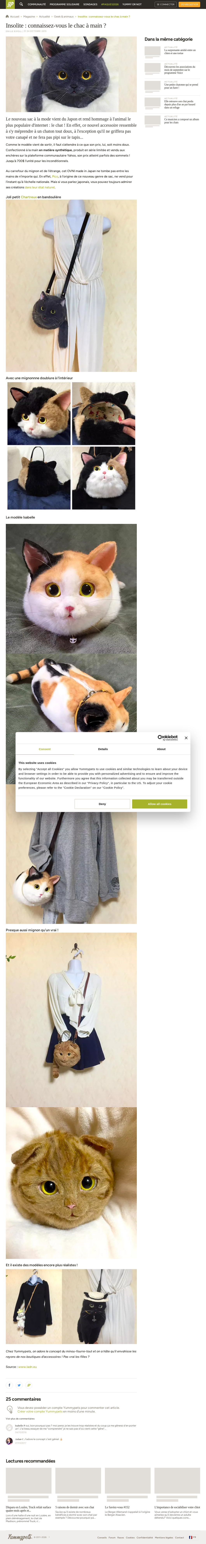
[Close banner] (186, 738)
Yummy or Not (131, 4)
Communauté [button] (37, 4)
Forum (112, 1537)
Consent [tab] (45, 749)
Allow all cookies (159, 804)
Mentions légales (164, 1537)
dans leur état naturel (40, 187)
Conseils (102, 1537)
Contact (179, 1537)
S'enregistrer (189, 4)
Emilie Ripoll (14, 31)
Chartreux (29, 197)
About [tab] (161, 749)
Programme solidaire (64, 4)
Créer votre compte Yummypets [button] (39, 1411)
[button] (9, 1385)
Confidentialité (145, 1537)
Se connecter (166, 4)
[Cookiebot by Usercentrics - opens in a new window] (161, 738)
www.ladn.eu (27, 1367)
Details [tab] (103, 749)
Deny (102, 804)
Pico (55, 176)
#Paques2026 (110, 4)
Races (120, 1537)
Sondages (90, 4)
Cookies (130, 1537)
